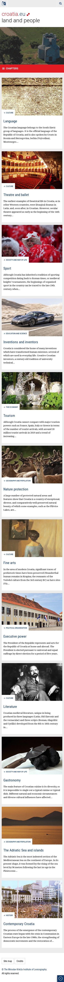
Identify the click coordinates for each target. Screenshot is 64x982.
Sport (7, 268)
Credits (20, 961)
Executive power (14, 636)
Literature (10, 706)
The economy (12, 407)
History (9, 915)
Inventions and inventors (20, 341)
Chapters (12, 68)
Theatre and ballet (16, 194)
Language (10, 121)
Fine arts (9, 562)
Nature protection (15, 489)
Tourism (9, 415)
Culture (9, 113)
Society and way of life (16, 260)
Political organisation (16, 628)
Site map (8, 961)
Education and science (16, 333)
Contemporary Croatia (18, 923)
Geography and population (18, 481)
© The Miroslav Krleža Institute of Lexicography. (24, 969)
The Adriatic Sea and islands (23, 850)
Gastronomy (12, 780)
